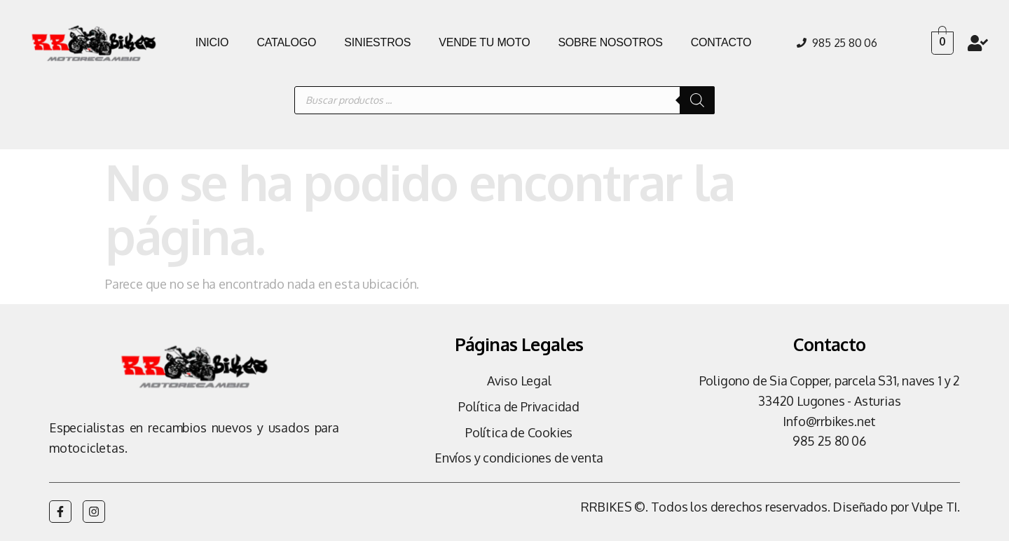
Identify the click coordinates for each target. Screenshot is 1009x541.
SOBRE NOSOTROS (610, 42)
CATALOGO (286, 42)
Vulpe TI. (936, 506)
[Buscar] (697, 100)
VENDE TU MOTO (484, 42)
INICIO (212, 42)
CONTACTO (721, 42)
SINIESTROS (377, 42)
